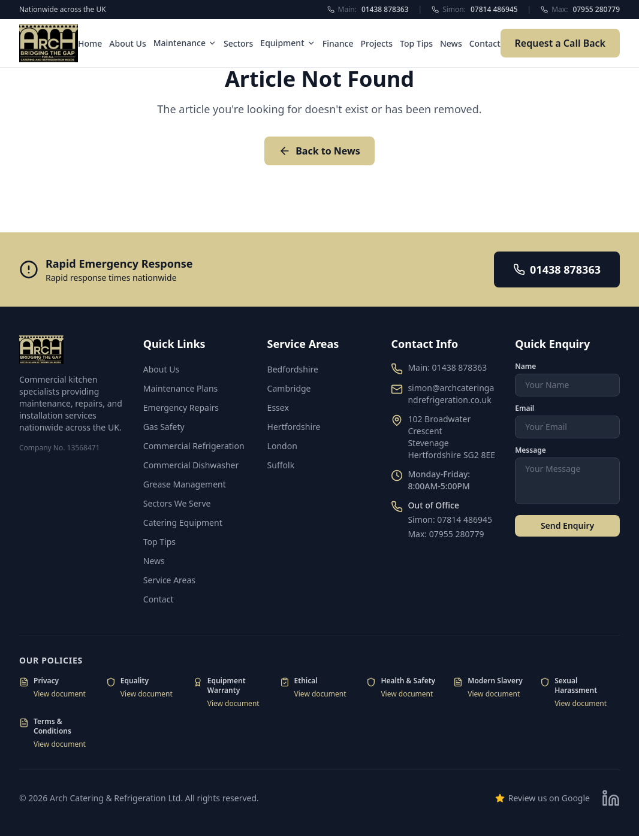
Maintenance (184, 43)
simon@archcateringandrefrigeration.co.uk (451, 393)
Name (525, 366)
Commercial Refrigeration (194, 446)
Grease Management (184, 484)
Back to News (319, 150)
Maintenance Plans (180, 388)
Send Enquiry (567, 525)
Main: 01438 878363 (447, 367)
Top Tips (416, 43)
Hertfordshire (294, 426)
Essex (278, 407)
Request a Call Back (560, 43)
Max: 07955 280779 (446, 534)
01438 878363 (557, 269)
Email (524, 408)
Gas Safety (164, 426)
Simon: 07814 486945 (450, 519)
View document (60, 694)
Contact (485, 43)
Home (90, 43)
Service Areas (169, 580)
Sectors (238, 43)
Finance (338, 43)
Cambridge (289, 388)
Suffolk (281, 465)
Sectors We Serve (177, 503)
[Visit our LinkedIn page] (611, 798)
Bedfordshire (292, 369)
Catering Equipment (182, 522)
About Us (127, 43)
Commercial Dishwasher (191, 465)
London (282, 446)
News (451, 43)
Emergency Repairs (181, 407)
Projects (377, 43)
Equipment (287, 43)
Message (530, 450)
